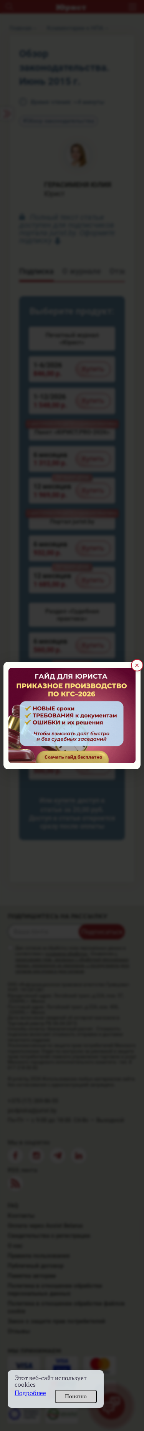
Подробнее (30, 1393)
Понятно (76, 1396)
